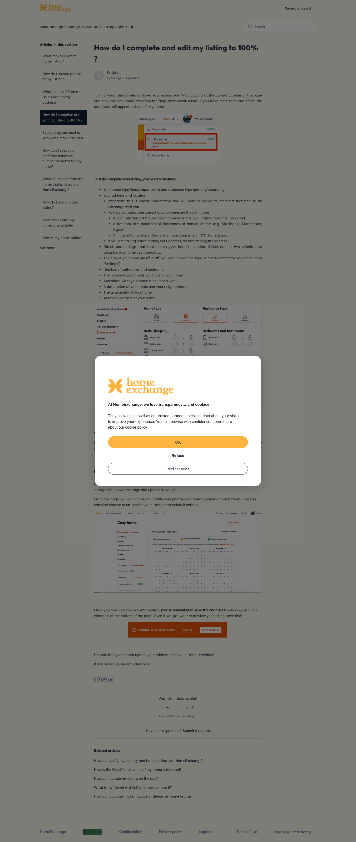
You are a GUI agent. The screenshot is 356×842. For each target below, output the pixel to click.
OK (178, 442)
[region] (178, 421)
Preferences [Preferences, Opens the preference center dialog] (178, 468)
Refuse (178, 455)
